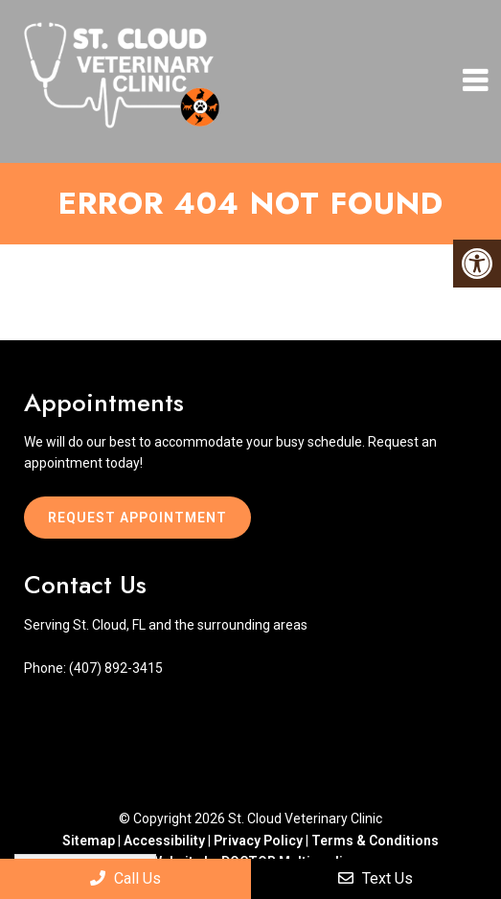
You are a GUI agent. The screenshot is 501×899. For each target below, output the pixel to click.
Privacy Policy (260, 840)
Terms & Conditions (375, 840)
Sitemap (88, 840)
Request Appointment (137, 517)
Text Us (375, 878)
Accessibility (164, 840)
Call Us (125, 878)
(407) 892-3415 (116, 668)
